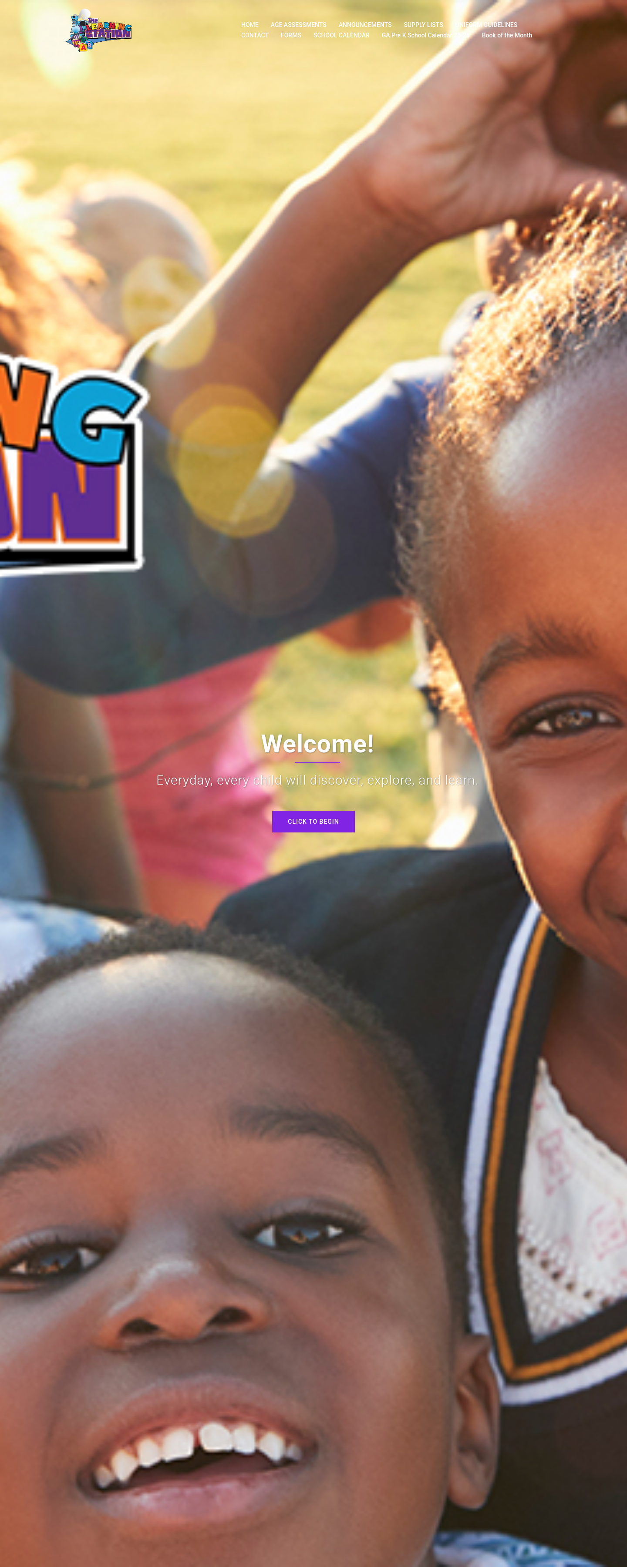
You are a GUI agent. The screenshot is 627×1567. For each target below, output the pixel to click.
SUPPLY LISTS (423, 24)
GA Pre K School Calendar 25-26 (426, 35)
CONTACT (255, 35)
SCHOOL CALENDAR (342, 35)
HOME (250, 24)
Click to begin (313, 821)
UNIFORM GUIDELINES (486, 24)
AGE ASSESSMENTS (299, 24)
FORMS (291, 35)
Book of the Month (507, 35)
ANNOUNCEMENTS (365, 24)
